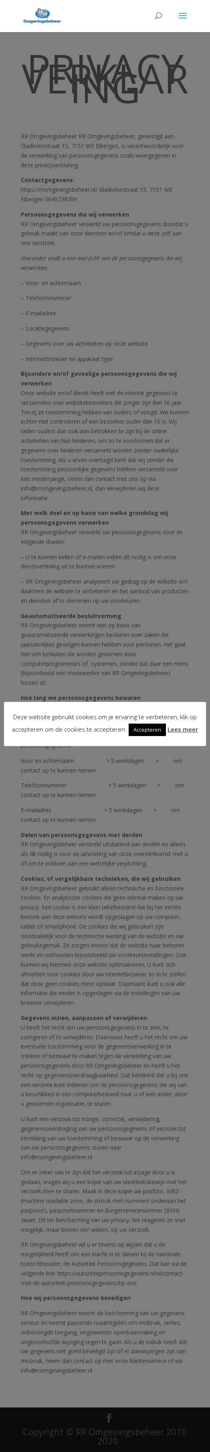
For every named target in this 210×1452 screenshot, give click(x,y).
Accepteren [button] (147, 729)
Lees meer (183, 729)
